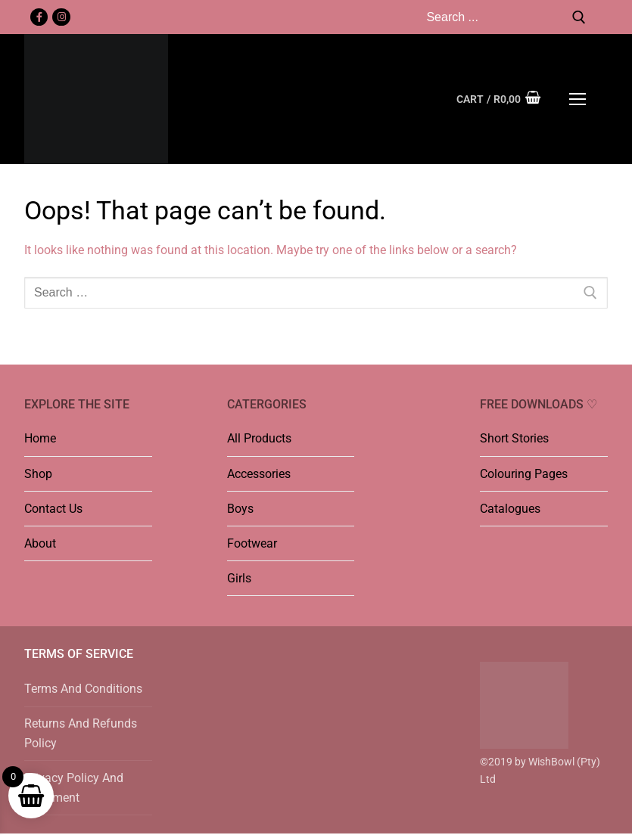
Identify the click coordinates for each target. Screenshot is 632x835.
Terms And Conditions (83, 688)
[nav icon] (577, 99)
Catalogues (510, 508)
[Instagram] (61, 17)
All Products (259, 438)
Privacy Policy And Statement (73, 788)
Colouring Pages (524, 474)
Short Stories (514, 438)
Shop (38, 474)
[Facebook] (39, 17)
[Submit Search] (579, 17)
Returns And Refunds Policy (80, 733)
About (40, 543)
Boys (240, 508)
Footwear (252, 543)
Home (40, 438)
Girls (239, 578)
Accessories (259, 474)
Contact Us (53, 508)
